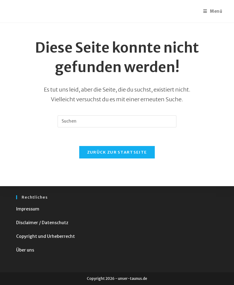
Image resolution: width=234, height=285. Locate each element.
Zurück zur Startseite (117, 152)
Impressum (27, 209)
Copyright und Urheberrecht (45, 236)
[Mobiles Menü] (212, 11)
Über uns (25, 250)
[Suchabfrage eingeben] (117, 121)
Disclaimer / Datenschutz (42, 222)
